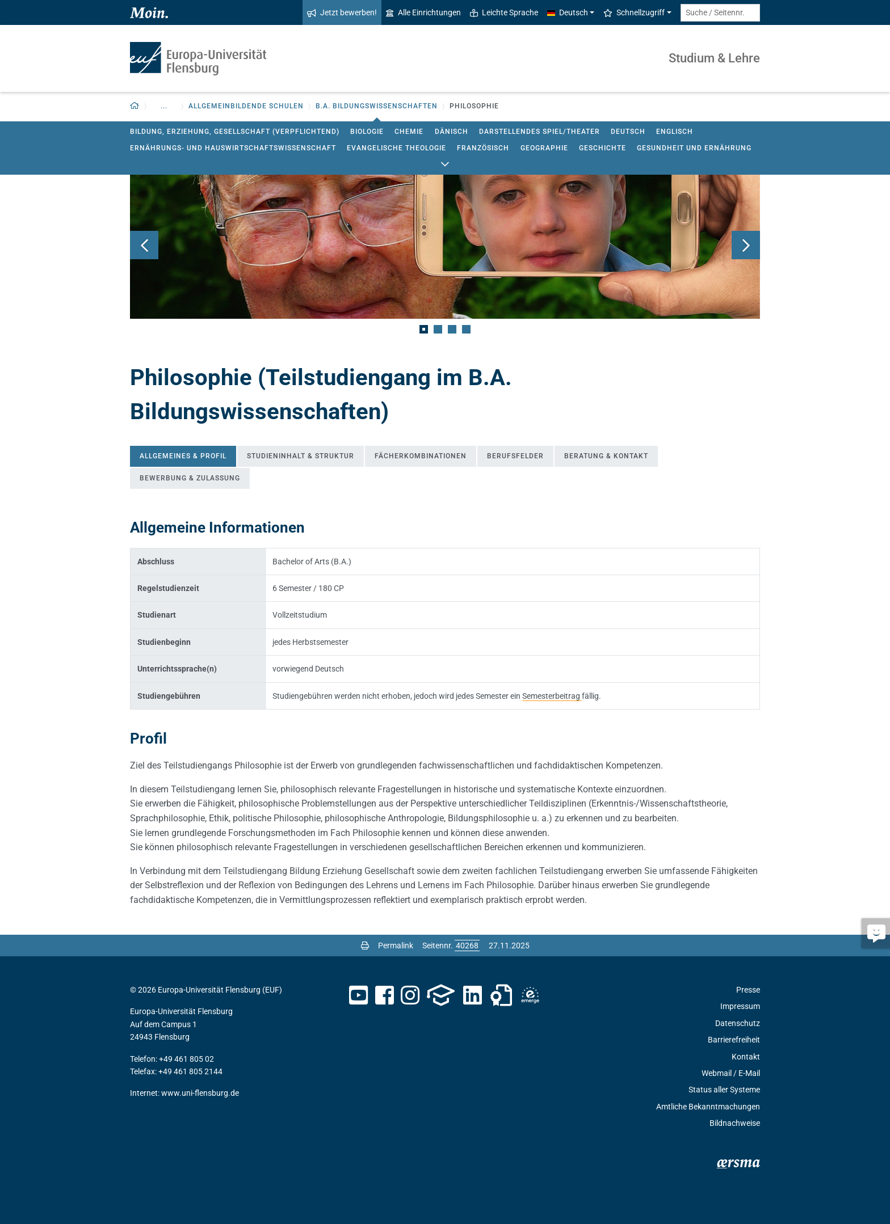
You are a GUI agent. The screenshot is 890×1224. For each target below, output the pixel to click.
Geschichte (602, 148)
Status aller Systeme (724, 1089)
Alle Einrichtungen (423, 12)
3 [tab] (452, 329)
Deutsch (628, 132)
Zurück (144, 245)
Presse (748, 989)
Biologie (367, 132)
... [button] (164, 106)
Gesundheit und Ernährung (694, 148)
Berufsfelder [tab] (515, 456)
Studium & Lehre (714, 58)
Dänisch (451, 132)
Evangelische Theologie (396, 148)
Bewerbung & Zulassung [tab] (190, 478)
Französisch (483, 148)
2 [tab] (438, 329)
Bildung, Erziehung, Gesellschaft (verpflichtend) (234, 132)
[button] (135, 106)
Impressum (740, 1006)
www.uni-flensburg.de (200, 1093)
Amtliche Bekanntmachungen (708, 1106)
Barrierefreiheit (734, 1039)
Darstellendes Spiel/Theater (539, 132)
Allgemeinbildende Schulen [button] (246, 106)
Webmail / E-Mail (731, 1073)
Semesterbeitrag (552, 695)
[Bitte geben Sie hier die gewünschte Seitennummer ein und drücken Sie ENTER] (467, 945)
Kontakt (746, 1056)
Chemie (408, 132)
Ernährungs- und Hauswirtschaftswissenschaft (233, 148)
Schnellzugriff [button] (634, 12)
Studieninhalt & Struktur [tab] (300, 456)
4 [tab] (466, 329)
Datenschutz (737, 1023)
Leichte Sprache (504, 12)
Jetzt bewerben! (342, 12)
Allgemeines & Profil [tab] (183, 456)
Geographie (544, 148)
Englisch (674, 132)
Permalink (395, 945)
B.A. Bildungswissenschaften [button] (377, 106)
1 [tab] (423, 329)
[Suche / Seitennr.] (720, 13)
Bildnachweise (735, 1123)
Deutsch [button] (567, 12)
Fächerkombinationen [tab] (421, 456)
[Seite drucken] (365, 945)
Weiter (746, 245)
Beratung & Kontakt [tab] (606, 456)
